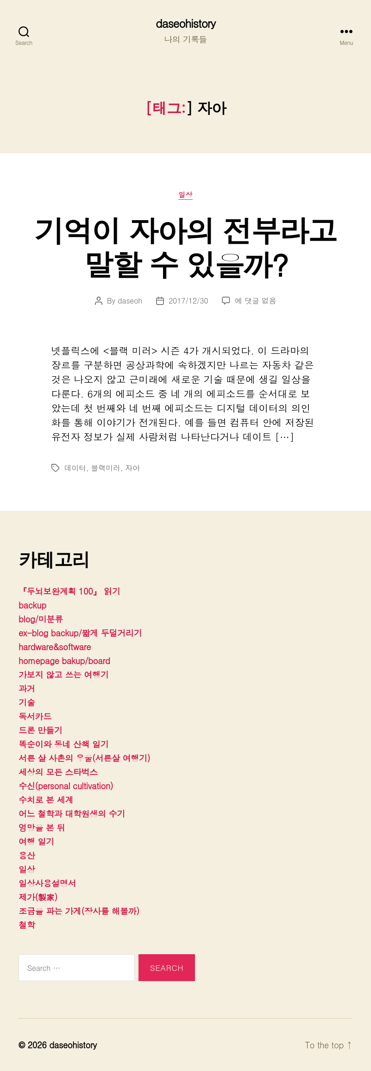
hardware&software (55, 647)
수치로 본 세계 (46, 799)
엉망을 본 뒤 (42, 827)
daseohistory (185, 23)
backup (32, 605)
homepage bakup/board (64, 660)
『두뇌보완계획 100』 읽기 (69, 591)
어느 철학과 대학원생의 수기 (72, 813)
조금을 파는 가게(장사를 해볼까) (79, 911)
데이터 (75, 468)
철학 (27, 925)
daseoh (130, 300)
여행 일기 (36, 841)
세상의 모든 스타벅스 (58, 772)
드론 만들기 (40, 730)
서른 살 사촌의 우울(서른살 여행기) (84, 758)
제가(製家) (38, 897)
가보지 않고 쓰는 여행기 (64, 674)
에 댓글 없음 (255, 300)
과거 (27, 688)
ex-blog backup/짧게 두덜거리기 (80, 633)
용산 (27, 855)
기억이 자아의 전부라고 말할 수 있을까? (185, 247)
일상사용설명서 (47, 883)
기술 (27, 702)
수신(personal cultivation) (66, 786)
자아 (132, 468)
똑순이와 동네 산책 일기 (64, 744)
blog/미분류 (41, 619)
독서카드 (35, 716)
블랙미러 (105, 468)
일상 (185, 194)
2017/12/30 (188, 300)
